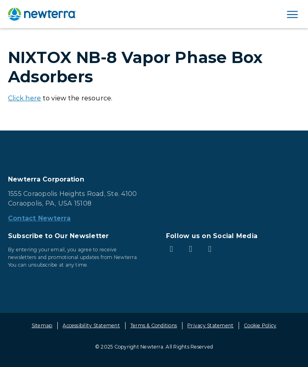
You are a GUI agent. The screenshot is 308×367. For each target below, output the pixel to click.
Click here (24, 98)
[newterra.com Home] (42, 14)
